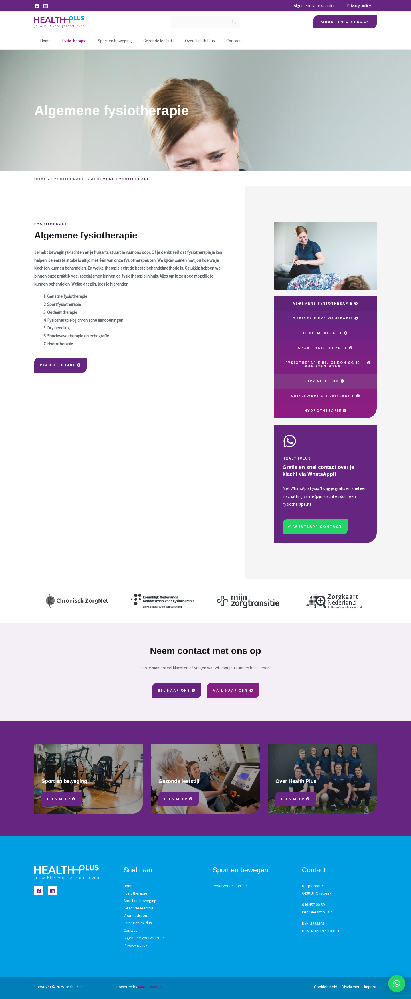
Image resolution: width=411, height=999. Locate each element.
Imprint (370, 987)
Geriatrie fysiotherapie (67, 296)
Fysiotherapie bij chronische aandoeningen (85, 320)
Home (39, 40)
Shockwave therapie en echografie (78, 336)
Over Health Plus (189, 40)
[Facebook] (36, 6)
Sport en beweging (106, 40)
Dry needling (58, 328)
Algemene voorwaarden (319, 5)
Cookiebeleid (325, 987)
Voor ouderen (135, 915)
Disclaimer (350, 987)
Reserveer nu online (230, 885)
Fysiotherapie (67, 40)
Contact (220, 40)
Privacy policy (360, 5)
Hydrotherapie (60, 344)
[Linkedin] (45, 6)
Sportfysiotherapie (64, 304)
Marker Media (149, 986)
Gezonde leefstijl (148, 40)
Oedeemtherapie (62, 312)
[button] (345, 21)
